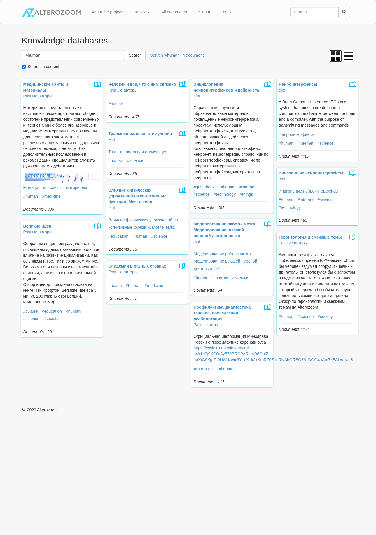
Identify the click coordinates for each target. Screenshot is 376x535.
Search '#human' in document (177, 55)
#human (30, 196)
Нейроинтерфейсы (297, 134)
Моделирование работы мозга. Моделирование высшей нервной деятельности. (225, 261)
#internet (247, 187)
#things (246, 194)
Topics (142, 12)
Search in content (44, 66)
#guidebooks (205, 187)
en (227, 12)
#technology (225, 194)
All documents (174, 12)
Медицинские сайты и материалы (55, 187)
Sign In (205, 12)
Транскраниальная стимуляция (138, 151)
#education (119, 236)
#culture (30, 311)
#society (50, 318)
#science (202, 194)
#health (115, 285)
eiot (197, 96)
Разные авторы (37, 96)
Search (135, 55)
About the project (107, 12)
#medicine (51, 196)
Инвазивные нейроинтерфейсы (308, 191)
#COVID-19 (204, 369)
